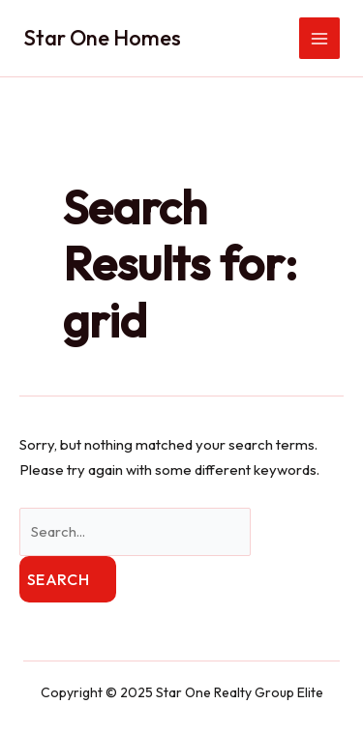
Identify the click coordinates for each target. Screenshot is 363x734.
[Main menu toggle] (320, 38)
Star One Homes (102, 37)
